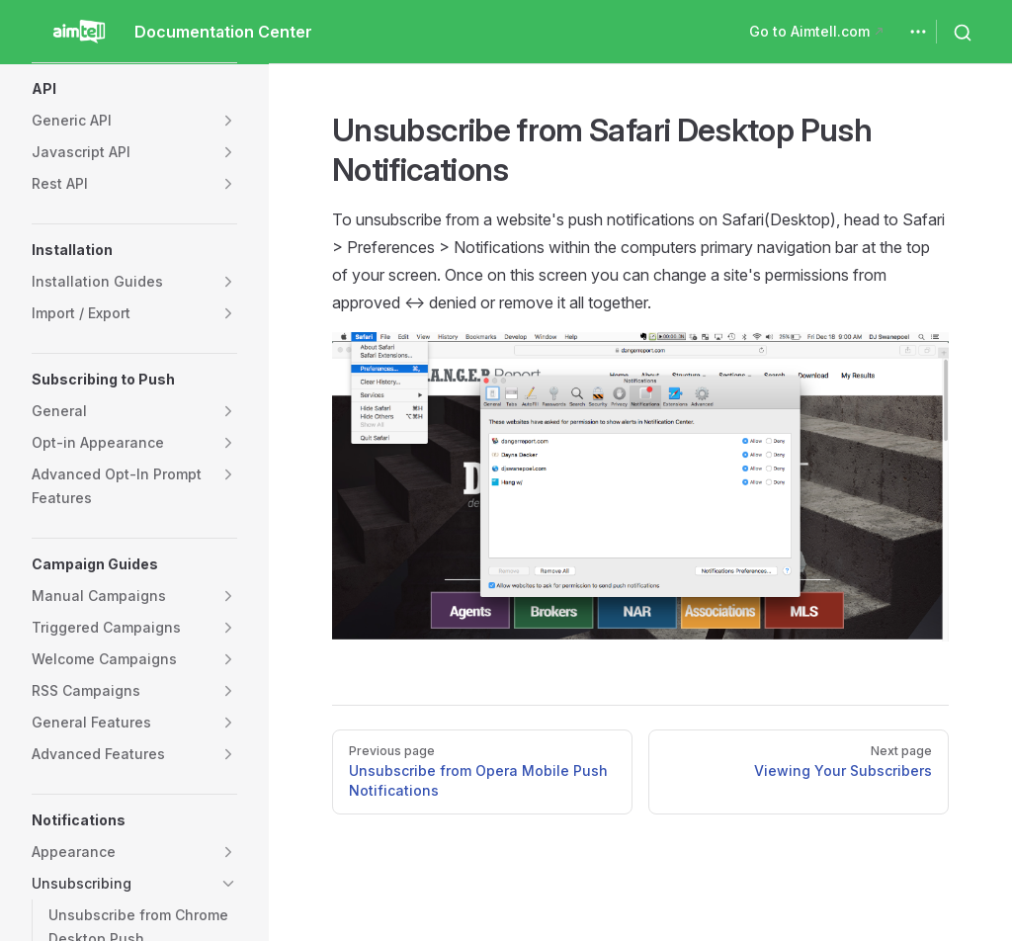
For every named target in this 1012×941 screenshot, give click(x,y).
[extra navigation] (918, 31)
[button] (134, 89)
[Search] (966, 31)
